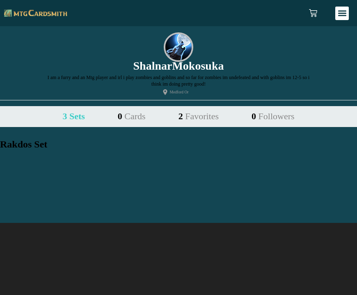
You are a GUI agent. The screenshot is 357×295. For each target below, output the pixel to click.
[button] (342, 13)
